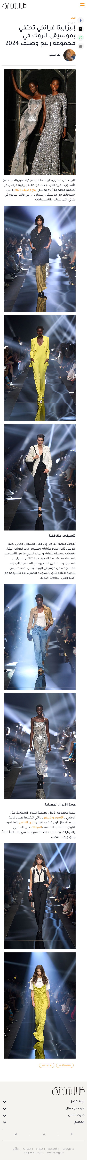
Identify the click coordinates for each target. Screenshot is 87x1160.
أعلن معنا (52, 1149)
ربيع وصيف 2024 (26, 190)
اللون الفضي (27, 822)
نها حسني (54, 55)
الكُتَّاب (16, 1149)
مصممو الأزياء (65, 1065)
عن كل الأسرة (67, 1149)
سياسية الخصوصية (33, 1153)
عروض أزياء (46, 1065)
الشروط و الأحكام (55, 1153)
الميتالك (36, 827)
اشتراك (39, 1149)
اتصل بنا (27, 1149)
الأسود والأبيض (53, 818)
